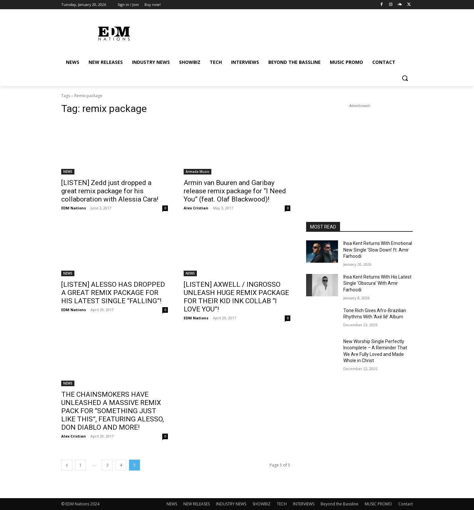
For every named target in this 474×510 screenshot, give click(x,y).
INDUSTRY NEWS (231, 504)
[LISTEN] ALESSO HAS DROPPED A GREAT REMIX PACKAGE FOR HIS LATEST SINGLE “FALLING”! (113, 293)
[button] (405, 78)
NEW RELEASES (196, 504)
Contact (405, 504)
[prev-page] (66, 465)
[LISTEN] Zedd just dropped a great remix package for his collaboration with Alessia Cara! (109, 191)
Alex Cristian (196, 207)
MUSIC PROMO (378, 504)
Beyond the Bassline (339, 504)
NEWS (67, 171)
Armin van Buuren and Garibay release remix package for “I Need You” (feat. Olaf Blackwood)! (235, 191)
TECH (282, 504)
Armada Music (197, 171)
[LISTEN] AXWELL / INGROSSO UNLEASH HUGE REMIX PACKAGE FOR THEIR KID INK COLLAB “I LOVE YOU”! (236, 297)
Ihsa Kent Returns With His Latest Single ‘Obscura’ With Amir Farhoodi (377, 283)
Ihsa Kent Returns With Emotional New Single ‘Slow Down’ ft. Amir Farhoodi (377, 250)
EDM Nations (73, 207)
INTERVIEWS (303, 504)
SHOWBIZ (261, 504)
